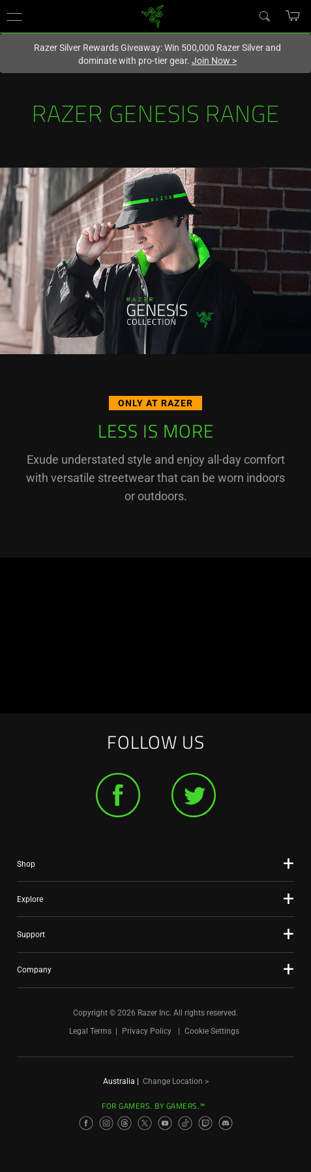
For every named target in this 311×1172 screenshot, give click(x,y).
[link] (152, 15)
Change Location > (176, 1081)
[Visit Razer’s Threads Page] (124, 1123)
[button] (14, 16)
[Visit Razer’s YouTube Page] (165, 1123)
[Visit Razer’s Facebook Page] (86, 1123)
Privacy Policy (146, 1031)
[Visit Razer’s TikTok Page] (185, 1123)
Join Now (214, 60)
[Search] (264, 15)
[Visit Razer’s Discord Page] (225, 1123)
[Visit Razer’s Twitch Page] (205, 1123)
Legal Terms (90, 1031)
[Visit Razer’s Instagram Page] (106, 1123)
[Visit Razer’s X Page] (145, 1123)
